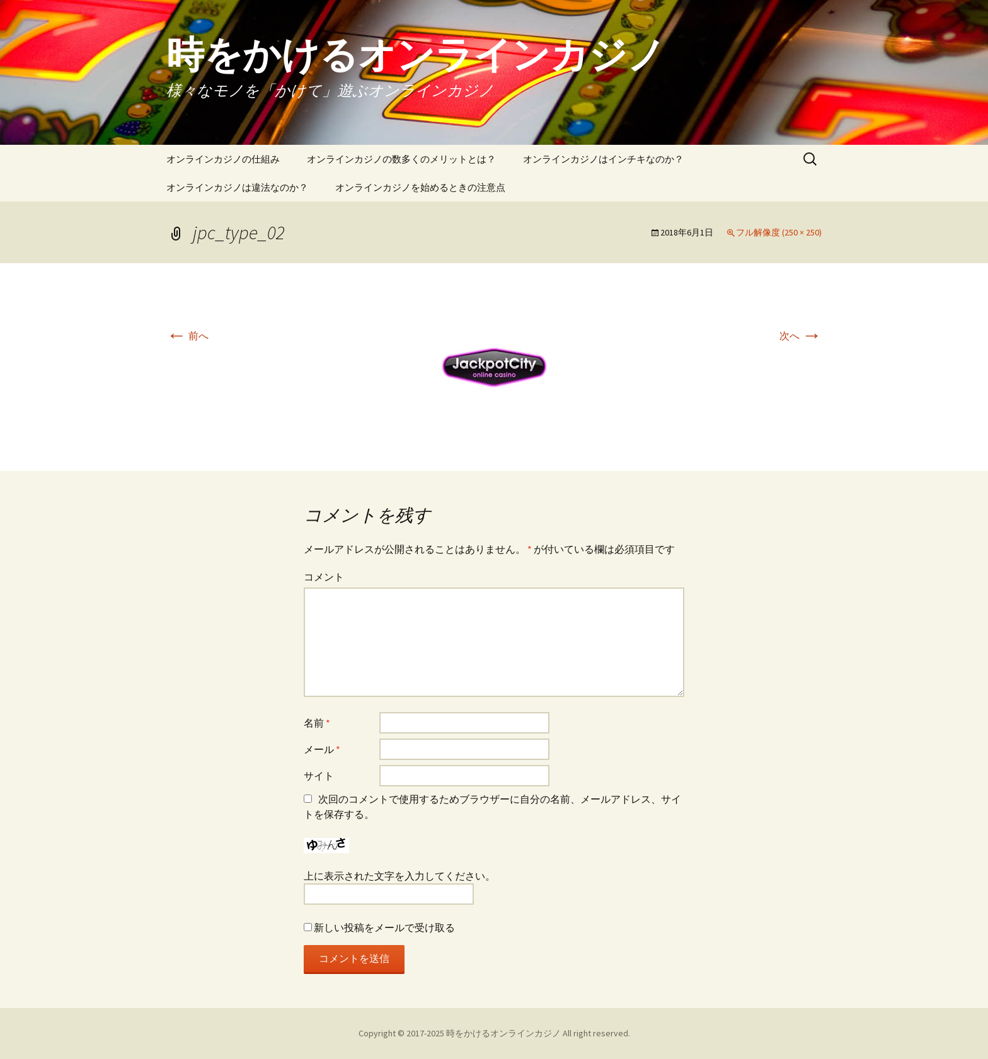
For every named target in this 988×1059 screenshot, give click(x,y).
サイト (319, 775)
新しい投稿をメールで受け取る (384, 927)
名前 (317, 722)
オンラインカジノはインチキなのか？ (603, 159)
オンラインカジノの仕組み (223, 159)
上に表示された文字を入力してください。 (399, 875)
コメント (324, 576)
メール (322, 749)
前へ (187, 335)
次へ (800, 335)
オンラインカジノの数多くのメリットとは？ (401, 159)
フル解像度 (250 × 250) (779, 232)
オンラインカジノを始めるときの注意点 (420, 187)
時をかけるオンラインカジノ (503, 1033)
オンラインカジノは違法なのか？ (237, 187)
